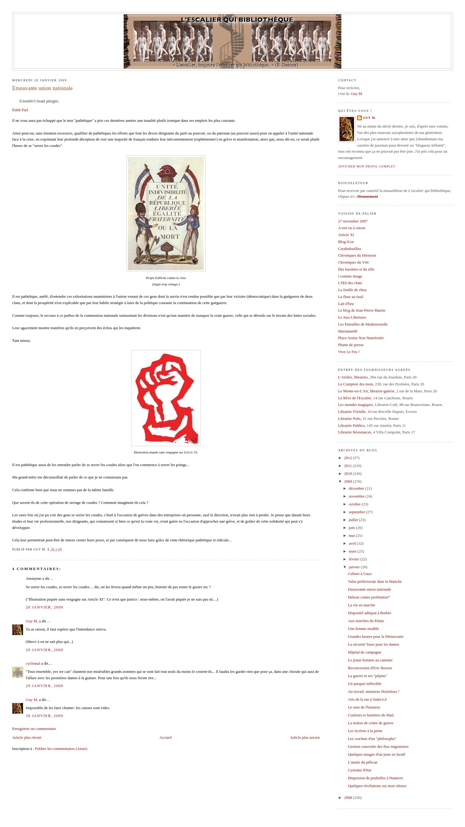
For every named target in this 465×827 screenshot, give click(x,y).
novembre (357, 496)
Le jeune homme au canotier (370, 660)
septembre (357, 512)
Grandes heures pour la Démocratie (376, 636)
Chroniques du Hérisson (357, 255)
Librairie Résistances (354, 432)
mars (353, 551)
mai (352, 535)
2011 (348, 465)
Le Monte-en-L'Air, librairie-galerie (366, 391)
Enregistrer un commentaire (34, 728)
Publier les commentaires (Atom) (61, 748)
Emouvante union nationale (42, 88)
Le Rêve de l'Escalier (354, 398)
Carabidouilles (349, 248)
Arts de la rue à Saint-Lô (367, 699)
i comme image (350, 276)
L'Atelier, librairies (353, 377)
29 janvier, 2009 (44, 649)
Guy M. (32, 621)
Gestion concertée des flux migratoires (378, 746)
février (354, 559)
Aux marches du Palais (366, 620)
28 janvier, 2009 (44, 607)
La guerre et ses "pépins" (367, 675)
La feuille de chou (352, 289)
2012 (348, 458)
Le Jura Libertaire (352, 317)
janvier (355, 567)
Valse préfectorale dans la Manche (375, 581)
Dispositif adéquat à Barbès (369, 613)
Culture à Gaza (360, 573)
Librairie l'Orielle (352, 411)
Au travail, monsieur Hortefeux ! (374, 691)
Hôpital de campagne (364, 652)
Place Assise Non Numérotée (361, 338)
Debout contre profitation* (369, 597)
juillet (354, 519)
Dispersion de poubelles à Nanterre (375, 778)
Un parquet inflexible (365, 683)
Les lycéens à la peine (365, 730)
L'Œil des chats (350, 283)
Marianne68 (347, 331)
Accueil (166, 737)
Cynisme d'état (359, 770)
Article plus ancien (305, 737)
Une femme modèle (363, 628)
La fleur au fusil (350, 296)
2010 (348, 473)
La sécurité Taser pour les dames (373, 644)
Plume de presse (350, 344)
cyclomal (33, 663)
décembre (357, 488)
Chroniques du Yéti (353, 262)
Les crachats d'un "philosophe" (372, 738)
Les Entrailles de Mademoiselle (363, 324)
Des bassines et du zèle (356, 269)
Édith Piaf (20, 110)
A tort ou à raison (351, 227)
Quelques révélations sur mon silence (377, 785)
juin (352, 527)
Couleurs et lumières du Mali (371, 715)
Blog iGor (346, 241)
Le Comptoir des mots (355, 384)
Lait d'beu (346, 303)
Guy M (356, 93)
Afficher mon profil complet (366, 166)
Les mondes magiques (355, 404)
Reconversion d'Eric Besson (370, 668)
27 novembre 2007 (352, 221)
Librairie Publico (351, 425)
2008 (348, 797)
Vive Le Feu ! (349, 351)
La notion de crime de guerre (371, 723)
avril (353, 543)
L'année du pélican (363, 762)
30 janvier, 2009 (44, 715)
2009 (348, 481)
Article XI (190, 452)
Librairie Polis (349, 418)
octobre (355, 504)
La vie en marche (361, 605)
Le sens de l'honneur (364, 707)
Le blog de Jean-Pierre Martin (361, 310)
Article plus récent (26, 737)
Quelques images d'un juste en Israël (376, 754)
